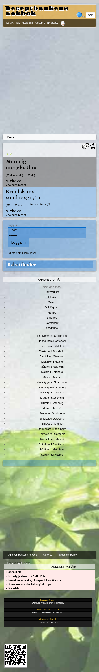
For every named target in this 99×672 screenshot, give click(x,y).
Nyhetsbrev (52, 23)
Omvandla (40, 23)
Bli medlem (14, 253)
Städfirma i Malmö (52, 454)
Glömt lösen (29, 253)
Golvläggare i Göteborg (52, 387)
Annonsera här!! (63, 566)
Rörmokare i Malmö (52, 439)
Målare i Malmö (52, 377)
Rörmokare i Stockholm (52, 428)
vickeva (13, 180)
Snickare (52, 317)
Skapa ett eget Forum (18, 563)
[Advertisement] (49, 80)
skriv (18, 23)
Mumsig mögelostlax (21, 164)
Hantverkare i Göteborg (52, 340)
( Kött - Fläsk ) (14, 205)
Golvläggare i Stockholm (52, 382)
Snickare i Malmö (52, 423)
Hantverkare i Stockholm (52, 335)
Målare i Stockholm (52, 366)
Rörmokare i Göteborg (52, 433)
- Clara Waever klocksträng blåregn (27, 584)
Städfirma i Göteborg (52, 449)
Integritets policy (68, 554)
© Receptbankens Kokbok (22, 554)
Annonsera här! (50, 279)
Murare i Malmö (52, 408)
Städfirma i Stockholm (52, 444)
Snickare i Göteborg (52, 418)
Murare (52, 312)
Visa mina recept (16, 185)
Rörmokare (52, 323)
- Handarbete (12, 571)
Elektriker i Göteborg (52, 356)
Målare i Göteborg (52, 371)
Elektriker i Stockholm (52, 351)
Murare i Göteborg (52, 403)
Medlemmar (27, 23)
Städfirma (52, 328)
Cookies (47, 554)
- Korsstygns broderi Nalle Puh (24, 576)
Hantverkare (52, 291)
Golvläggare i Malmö (52, 392)
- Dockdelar (12, 588)
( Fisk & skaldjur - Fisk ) (20, 175)
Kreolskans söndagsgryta (23, 194)
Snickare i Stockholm (52, 413)
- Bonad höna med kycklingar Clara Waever (32, 580)
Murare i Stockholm (52, 397)
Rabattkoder (22, 265)
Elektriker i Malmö (52, 361)
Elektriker (52, 297)
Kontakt (10, 23)
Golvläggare (52, 307)
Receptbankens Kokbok (36, 11)
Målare (52, 302)
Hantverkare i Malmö (52, 346)
